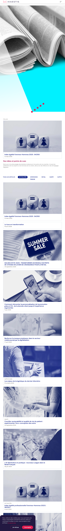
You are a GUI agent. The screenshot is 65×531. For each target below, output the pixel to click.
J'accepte (27, 527)
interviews (34, 177)
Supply (59, 177)
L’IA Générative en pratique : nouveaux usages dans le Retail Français (24, 464)
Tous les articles (9, 177)
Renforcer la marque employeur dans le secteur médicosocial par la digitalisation (22, 339)
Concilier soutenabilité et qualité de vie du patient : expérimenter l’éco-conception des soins (23, 422)
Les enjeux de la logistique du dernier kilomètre (22, 381)
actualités (22, 177)
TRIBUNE (32, 179)
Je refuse (15, 527)
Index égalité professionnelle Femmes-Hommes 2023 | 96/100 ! (25, 506)
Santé (51, 177)
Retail (44, 177)
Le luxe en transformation (14, 224)
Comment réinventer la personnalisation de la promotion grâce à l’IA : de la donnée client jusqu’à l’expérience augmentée (25, 306)
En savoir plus (12, 523)
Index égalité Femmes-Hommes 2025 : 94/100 (22, 154)
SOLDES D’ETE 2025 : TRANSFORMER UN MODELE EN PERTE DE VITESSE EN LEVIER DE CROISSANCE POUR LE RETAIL (26, 264)
